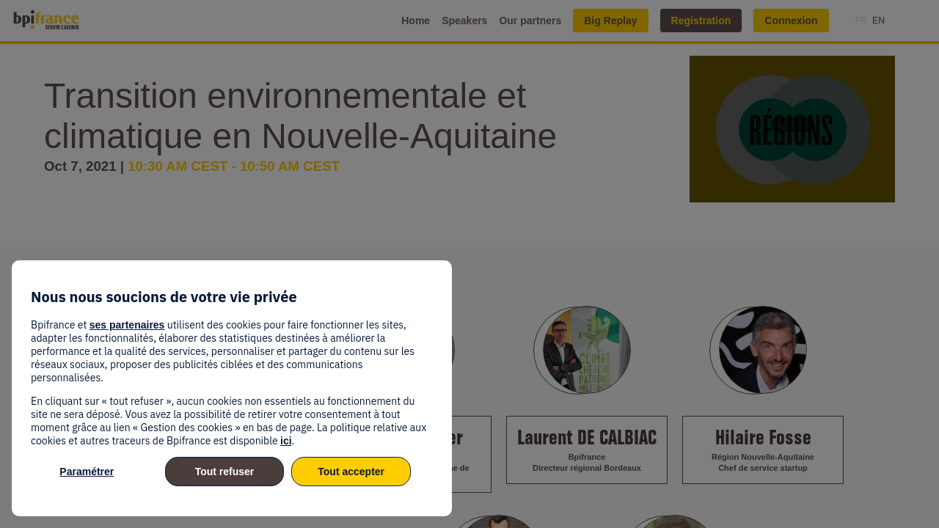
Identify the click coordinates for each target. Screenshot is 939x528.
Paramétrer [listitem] (86, 471)
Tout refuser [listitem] (225, 471)
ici (286, 441)
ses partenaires (127, 325)
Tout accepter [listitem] (351, 471)
